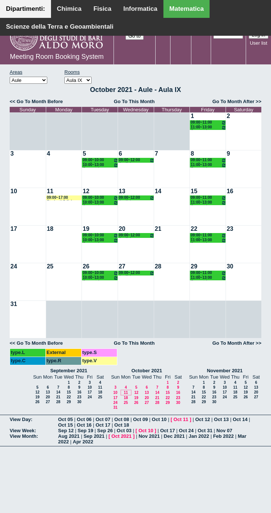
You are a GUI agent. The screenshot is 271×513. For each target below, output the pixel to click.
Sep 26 (105, 430)
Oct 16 (84, 425)
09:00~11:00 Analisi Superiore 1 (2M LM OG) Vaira (208, 122)
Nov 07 (224, 430)
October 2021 (146, 370)
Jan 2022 (199, 436)
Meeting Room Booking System (56, 56)
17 (13, 229)
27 (122, 266)
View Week (22, 430)
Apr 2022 (83, 442)
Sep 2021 (93, 436)
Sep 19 (85, 430)
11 (50, 191)
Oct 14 (240, 419)
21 (158, 229)
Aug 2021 (69, 436)
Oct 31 (205, 430)
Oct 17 (103, 425)
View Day (20, 419)
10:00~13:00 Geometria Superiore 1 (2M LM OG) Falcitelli (100, 165)
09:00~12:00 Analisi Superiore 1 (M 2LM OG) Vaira (136, 160)
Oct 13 (221, 419)
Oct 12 (202, 419)
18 (50, 229)
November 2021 (225, 370)
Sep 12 (66, 430)
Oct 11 (180, 419)
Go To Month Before (40, 101)
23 (230, 229)
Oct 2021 (121, 436)
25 (50, 266)
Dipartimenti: (25, 8)
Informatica (140, 8)
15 (194, 191)
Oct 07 (103, 419)
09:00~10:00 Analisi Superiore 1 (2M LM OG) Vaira (100, 160)
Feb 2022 (223, 436)
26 (86, 266)
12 (86, 191)
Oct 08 (121, 419)
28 (158, 266)
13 (122, 191)
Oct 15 (65, 425)
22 (194, 229)
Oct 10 (159, 419)
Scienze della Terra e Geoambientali (60, 26)
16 (230, 191)
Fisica (102, 8)
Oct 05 (65, 419)
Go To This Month (134, 101)
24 (13, 266)
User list (258, 43)
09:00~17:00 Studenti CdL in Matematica (60, 197)
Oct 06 (84, 419)
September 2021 (68, 370)
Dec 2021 (174, 436)
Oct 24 (186, 430)
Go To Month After (234, 101)
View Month (23, 436)
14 (158, 191)
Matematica (186, 8)
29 (194, 266)
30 (230, 266)
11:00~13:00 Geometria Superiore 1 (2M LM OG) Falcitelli (208, 127)
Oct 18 (121, 425)
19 (86, 229)
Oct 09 (140, 419)
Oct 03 (124, 430)
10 (13, 191)
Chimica (69, 8)
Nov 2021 (149, 436)
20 (122, 229)
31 (13, 304)
